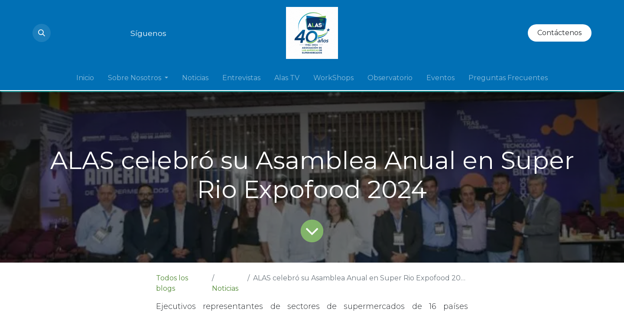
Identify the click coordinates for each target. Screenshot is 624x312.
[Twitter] (106, 33)
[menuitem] (85, 78)
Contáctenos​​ (559, 33)
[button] (41, 33)
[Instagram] (59, 33)
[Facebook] (122, 33)
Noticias (225, 288)
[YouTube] (75, 33)
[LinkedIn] (91, 33)
